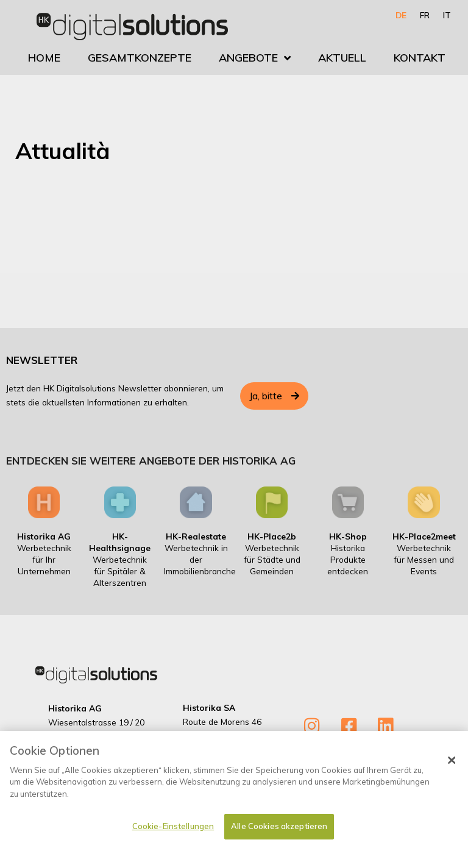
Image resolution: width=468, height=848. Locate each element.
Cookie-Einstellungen (173, 831)
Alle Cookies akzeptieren (279, 831)
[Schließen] (451, 765)
